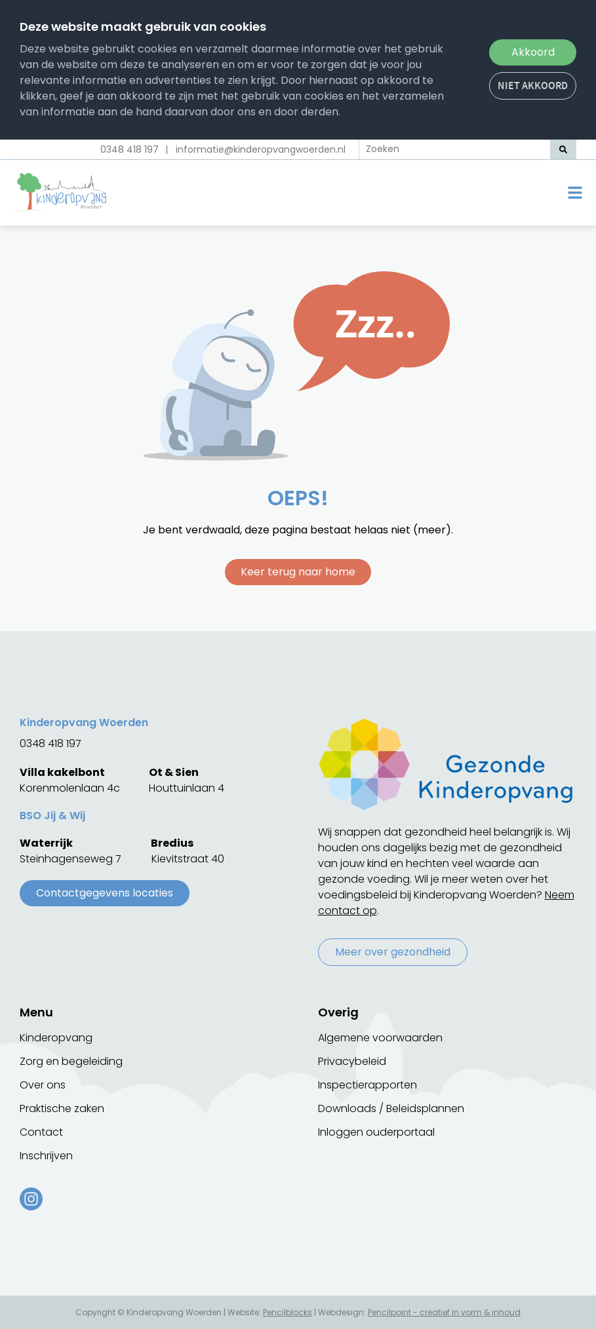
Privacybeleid (352, 1061)
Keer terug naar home (298, 571)
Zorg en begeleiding (71, 1061)
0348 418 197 (129, 149)
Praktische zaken (62, 1108)
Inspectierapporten (367, 1084)
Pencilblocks (287, 1312)
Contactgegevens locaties (104, 892)
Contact (41, 1132)
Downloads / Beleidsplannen (391, 1108)
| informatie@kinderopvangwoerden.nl (255, 149)
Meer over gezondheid (392, 951)
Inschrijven (46, 1155)
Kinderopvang (56, 1037)
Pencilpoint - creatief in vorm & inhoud (444, 1312)
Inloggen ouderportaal (376, 1132)
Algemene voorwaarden (380, 1037)
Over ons (43, 1084)
